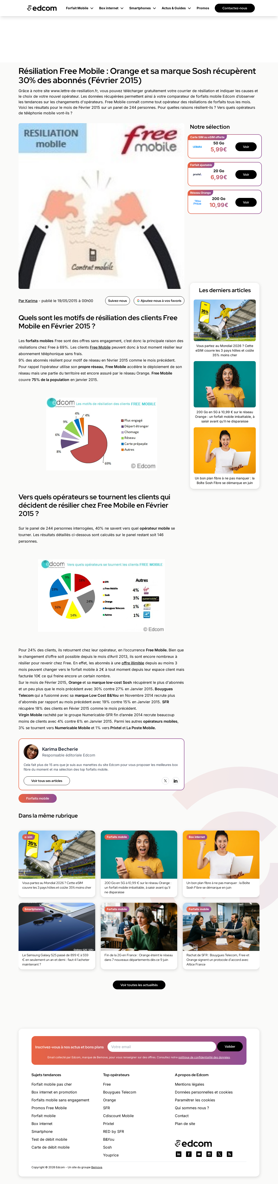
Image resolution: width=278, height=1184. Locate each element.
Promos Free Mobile (49, 1108)
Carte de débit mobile (51, 1147)
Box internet (42, 1123)
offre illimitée (133, 663)
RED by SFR (113, 1131)
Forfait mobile (44, 1115)
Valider (230, 1046)
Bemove (96, 1167)
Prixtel (108, 1123)
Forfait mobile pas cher (52, 1084)
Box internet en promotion (54, 1092)
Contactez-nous (234, 8)
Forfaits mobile (37, 798)
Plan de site (185, 1123)
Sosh (107, 1147)
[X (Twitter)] (165, 780)
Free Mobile (100, 347)
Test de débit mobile (49, 1139)
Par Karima (28, 300)
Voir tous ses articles (46, 781)
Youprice (111, 1155)
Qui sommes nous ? (192, 1108)
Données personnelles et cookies (204, 1092)
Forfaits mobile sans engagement (60, 1100)
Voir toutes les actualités (139, 985)
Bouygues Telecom (119, 1092)
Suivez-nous (117, 301)
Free (107, 1084)
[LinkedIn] (175, 780)
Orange (109, 1100)
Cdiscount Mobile (118, 1115)
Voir (246, 147)
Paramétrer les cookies (195, 1100)
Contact (182, 1115)
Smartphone (42, 1131)
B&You (108, 1139)
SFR (106, 1108)
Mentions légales (189, 1084)
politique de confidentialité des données (204, 1057)
